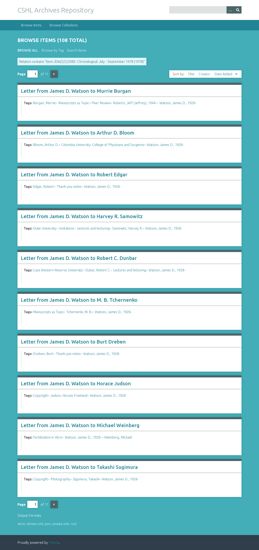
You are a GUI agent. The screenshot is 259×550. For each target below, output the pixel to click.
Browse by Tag (52, 50)
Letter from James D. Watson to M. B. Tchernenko (79, 300)
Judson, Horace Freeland (69, 395)
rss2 (74, 524)
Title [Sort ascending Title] (191, 74)
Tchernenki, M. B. (79, 312)
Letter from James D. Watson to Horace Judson (76, 383)
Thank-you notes (69, 186)
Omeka (54, 542)
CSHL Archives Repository (55, 10)
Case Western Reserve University (58, 270)
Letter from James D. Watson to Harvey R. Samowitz (82, 216)
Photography (60, 479)
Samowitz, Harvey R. (127, 228)
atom (21, 524)
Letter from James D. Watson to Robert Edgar (74, 174)
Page (27, 74)
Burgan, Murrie (44, 103)
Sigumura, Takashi (86, 479)
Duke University (44, 228)
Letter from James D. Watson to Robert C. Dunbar (79, 258)
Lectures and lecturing (93, 228)
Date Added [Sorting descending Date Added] (223, 74)
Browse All (27, 50)
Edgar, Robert (43, 186)
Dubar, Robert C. (98, 270)
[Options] (230, 10)
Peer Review (101, 103)
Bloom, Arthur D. (46, 145)
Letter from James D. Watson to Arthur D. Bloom (77, 133)
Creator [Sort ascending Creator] (205, 74)
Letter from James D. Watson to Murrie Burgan (76, 91)
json (48, 524)
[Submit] (238, 10)
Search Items (76, 50)
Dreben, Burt (43, 354)
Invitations (66, 228)
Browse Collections (64, 25)
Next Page (54, 74)
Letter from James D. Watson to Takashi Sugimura (79, 467)
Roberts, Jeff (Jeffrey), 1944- (135, 103)
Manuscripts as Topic (73, 103)
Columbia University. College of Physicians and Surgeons (102, 145)
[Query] (205, 10)
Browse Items (31, 25)
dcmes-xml (35, 524)
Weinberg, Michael (118, 437)
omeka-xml (60, 524)
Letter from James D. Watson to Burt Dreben (73, 342)
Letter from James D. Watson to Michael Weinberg (80, 425)
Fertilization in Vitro (47, 437)
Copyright (40, 395)
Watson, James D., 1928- (177, 103)
